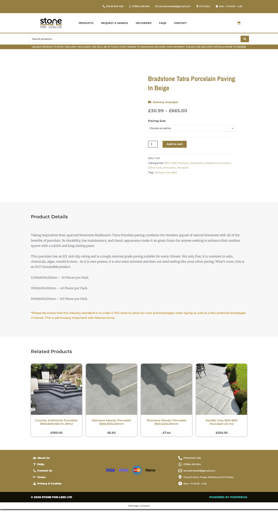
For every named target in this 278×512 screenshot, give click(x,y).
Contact (180, 22)
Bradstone (200, 164)
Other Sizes (170, 169)
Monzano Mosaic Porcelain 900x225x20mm (166, 423)
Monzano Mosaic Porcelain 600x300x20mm (111, 423)
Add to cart (176, 145)
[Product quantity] (153, 145)
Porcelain (185, 169)
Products (86, 22)
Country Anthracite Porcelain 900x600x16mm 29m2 (56, 423)
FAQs (162, 22)
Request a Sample (114, 22)
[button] (229, 6)
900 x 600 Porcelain (177, 164)
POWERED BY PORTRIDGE (228, 500)
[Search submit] (245, 39)
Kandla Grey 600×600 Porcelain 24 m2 (221, 423)
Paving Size (157, 121)
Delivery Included (166, 102)
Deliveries (143, 22)
